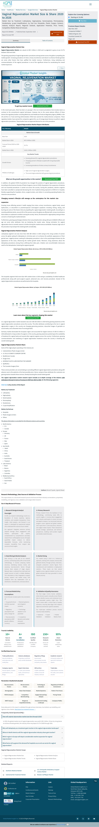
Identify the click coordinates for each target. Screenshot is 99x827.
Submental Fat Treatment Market (16, 776)
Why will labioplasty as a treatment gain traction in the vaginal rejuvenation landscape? (33, 729)
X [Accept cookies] (67, 825)
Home (3, 10)
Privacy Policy (61, 825)
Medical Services (21, 10)
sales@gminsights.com (81, 800)
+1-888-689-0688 (81, 794)
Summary (16, 41)
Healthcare (10, 10)
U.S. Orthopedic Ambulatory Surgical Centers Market (48, 772)
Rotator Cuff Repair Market (45, 776)
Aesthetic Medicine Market (14, 771)
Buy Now (82, 21)
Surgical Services (33, 10)
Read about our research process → (25, 710)
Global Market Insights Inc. (11, 819)
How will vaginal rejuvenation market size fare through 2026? (33, 717)
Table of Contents (47, 41)
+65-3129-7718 (78, 798)
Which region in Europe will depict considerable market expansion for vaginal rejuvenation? (33, 738)
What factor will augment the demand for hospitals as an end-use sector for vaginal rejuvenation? (33, 745)
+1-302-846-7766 (79, 796)
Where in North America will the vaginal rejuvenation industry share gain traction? (33, 733)
